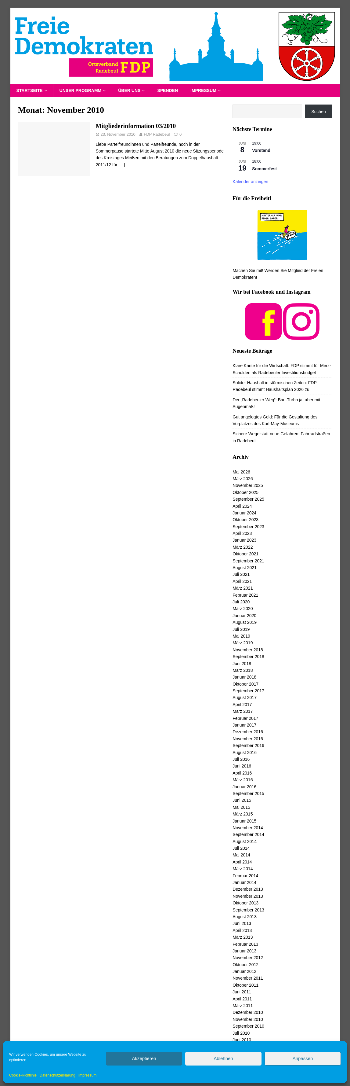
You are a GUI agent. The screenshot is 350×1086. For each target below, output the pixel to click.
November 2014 (248, 827)
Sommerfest (264, 168)
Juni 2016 (242, 766)
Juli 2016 (241, 759)
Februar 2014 (245, 875)
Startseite (29, 90)
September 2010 (248, 1026)
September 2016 (248, 745)
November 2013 (248, 896)
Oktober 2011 (245, 985)
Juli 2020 (241, 601)
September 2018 (248, 656)
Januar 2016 (244, 786)
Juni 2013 (242, 923)
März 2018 (243, 670)
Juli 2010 (241, 1033)
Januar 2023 (244, 540)
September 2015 (248, 793)
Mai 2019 (241, 636)
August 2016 (245, 752)
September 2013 (248, 909)
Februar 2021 (245, 595)
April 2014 (242, 862)
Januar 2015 (244, 821)
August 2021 (245, 567)
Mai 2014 (241, 854)
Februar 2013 (245, 944)
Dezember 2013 (248, 889)
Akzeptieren (144, 1058)
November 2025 (248, 485)
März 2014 (243, 868)
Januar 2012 (244, 971)
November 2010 (248, 1019)
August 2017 (245, 697)
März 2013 (243, 937)
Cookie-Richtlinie (23, 1075)
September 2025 (248, 499)
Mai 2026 (241, 471)
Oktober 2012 (245, 964)
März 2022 (243, 547)
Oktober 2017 (245, 684)
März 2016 (243, 779)
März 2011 (243, 1005)
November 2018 (248, 649)
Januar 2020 (244, 615)
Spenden (167, 90)
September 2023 (248, 526)
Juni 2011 (242, 991)
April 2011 (242, 998)
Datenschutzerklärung (57, 1075)
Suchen (318, 111)
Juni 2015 (242, 800)
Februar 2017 (245, 718)
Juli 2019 (241, 629)
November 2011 (248, 978)
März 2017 (243, 711)
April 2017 (242, 704)
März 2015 (243, 814)
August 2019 (245, 622)
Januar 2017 (244, 725)
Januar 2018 (244, 677)
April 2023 (242, 533)
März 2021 (243, 588)
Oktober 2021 (245, 553)
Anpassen (303, 1058)
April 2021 (242, 581)
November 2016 (248, 738)
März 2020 (243, 608)
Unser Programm (81, 90)
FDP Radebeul (157, 134)
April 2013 (242, 930)
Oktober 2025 (245, 492)
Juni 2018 (242, 663)
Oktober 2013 (245, 902)
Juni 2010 (242, 1039)
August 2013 (245, 916)
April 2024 (242, 506)
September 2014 (248, 834)
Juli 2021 (241, 574)
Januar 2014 (244, 882)
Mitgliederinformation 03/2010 (136, 126)
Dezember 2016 (248, 731)
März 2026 (243, 478)
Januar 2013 (244, 950)
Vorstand (261, 150)
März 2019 (243, 642)
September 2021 (248, 560)
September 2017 (248, 690)
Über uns (129, 90)
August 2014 (245, 841)
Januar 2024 (244, 512)
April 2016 (242, 773)
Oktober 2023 (245, 519)
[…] (121, 164)
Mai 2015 (241, 807)
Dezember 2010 (248, 1012)
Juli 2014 (241, 848)
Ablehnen (223, 1058)
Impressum (87, 1075)
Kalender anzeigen (250, 181)
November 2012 (248, 957)
